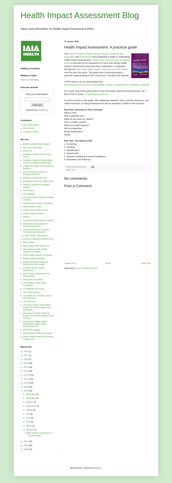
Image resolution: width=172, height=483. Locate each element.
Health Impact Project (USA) (35, 210)
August (29, 410)
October (30, 402)
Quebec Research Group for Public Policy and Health (35, 263)
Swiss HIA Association (33, 279)
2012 (26, 375)
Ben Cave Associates (32, 147)
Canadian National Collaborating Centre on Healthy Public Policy (37, 161)
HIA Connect (28, 190)
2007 (26, 441)
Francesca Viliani (30, 132)
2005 (26, 449)
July (28, 414)
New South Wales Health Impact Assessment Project (102, 69)
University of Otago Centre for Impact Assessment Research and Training (38, 315)
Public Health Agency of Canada (37, 255)
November (31, 398)
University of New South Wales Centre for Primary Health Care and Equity (37, 307)
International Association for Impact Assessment (35, 225)
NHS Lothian (28, 242)
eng (73, 170)
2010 (26, 383)
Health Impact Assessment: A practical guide (39, 434)
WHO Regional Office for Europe (37, 333)
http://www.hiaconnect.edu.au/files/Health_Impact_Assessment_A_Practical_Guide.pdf (106, 84)
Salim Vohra (28, 128)
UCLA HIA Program (31, 292)
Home (108, 263)
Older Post (146, 263)
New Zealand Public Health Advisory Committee (35, 250)
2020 (26, 351)
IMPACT (26, 217)
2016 (26, 359)
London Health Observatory (35, 235)
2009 (26, 387)
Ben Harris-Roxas (31, 125)
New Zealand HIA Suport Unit (36, 246)
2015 (26, 363)
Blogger (98, 468)
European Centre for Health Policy (38, 181)
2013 (26, 371)
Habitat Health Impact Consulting (37, 203)
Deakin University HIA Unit (35, 178)
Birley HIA (27, 151)
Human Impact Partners (33, 213)
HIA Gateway (29, 194)
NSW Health (85, 57)
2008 (26, 391)
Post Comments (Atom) (86, 268)
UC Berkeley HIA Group (33, 289)
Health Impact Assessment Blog (79, 15)
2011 (26, 379)
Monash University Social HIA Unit (38, 239)
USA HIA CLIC (29, 301)
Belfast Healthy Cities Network (36, 144)
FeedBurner (43, 110)
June (28, 418)
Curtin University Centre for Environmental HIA (35, 173)
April (28, 422)
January (30, 429)
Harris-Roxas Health (32, 206)
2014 (26, 367)
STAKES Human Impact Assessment (34, 269)
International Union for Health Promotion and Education (36, 231)
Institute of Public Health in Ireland (38, 220)
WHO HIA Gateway (31, 330)
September (31, 406)
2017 (26, 355)
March (29, 426)
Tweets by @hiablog (29, 80)
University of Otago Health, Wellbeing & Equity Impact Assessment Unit (35, 324)
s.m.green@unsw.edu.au (96, 94)
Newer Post (70, 263)
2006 (26, 445)
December (31, 394)
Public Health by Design (33, 258)
